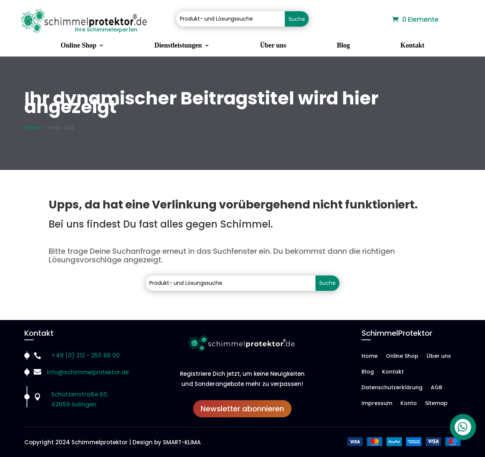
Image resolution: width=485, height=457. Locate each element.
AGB (436, 388)
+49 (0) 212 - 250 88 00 (85, 355)
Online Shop (79, 46)
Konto (408, 403)
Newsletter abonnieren (242, 408)
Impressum (377, 403)
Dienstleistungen (178, 46)
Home (370, 356)
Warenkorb (372, 20)
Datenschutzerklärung (392, 388)
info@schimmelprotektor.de (88, 372)
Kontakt (412, 46)
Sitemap (436, 403)
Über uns (273, 46)
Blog (343, 46)
